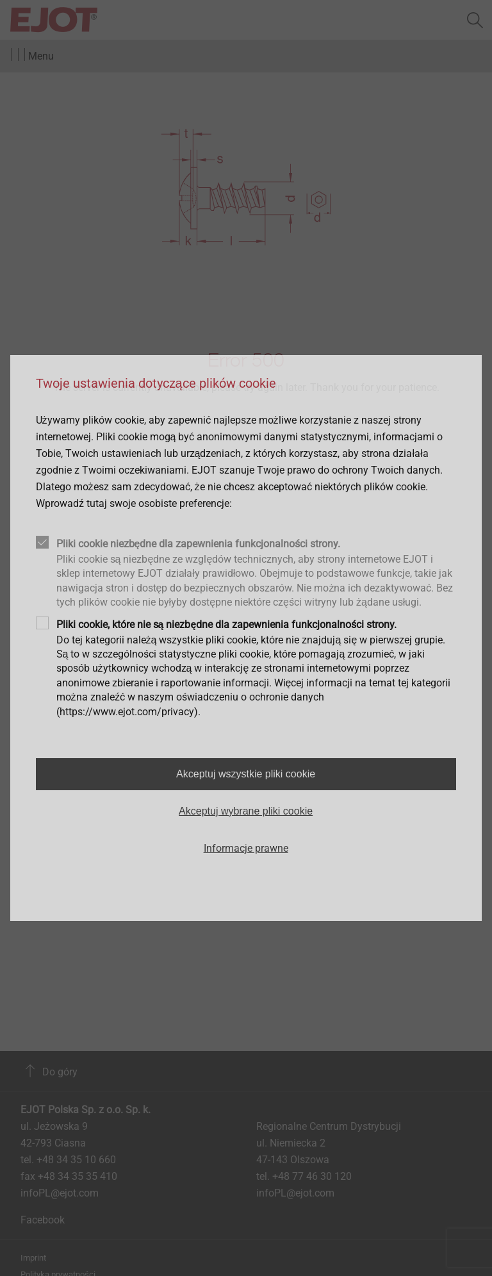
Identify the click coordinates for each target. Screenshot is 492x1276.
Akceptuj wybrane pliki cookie (246, 811)
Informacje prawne (246, 848)
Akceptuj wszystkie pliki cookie (245, 773)
